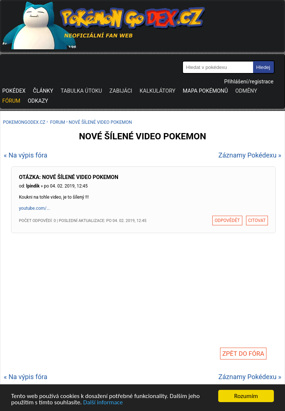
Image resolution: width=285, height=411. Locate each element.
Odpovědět (227, 220)
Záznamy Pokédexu (248, 155)
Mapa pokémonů (205, 91)
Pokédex (14, 91)
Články (43, 91)
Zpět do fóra (243, 353)
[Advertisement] (143, 288)
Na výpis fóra (28, 155)
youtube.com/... (34, 208)
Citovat (257, 220)
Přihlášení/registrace (248, 82)
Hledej (263, 67)
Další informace (103, 403)
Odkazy (38, 101)
